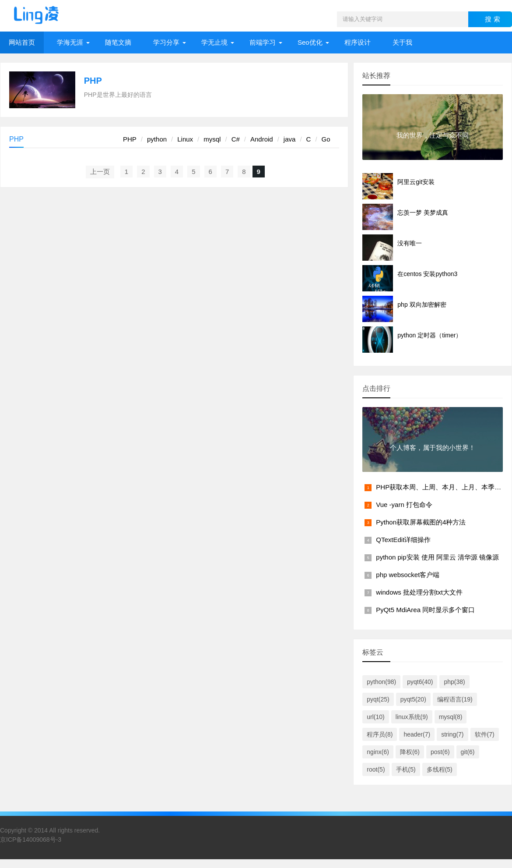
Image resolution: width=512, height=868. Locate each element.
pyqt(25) (378, 699)
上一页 (100, 171)
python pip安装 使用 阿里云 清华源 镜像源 (437, 557)
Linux (185, 139)
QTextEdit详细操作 (403, 539)
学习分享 (166, 42)
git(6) (468, 751)
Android (261, 139)
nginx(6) (378, 751)
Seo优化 (310, 42)
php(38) (454, 681)
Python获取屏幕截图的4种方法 (421, 522)
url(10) (375, 716)
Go (326, 139)
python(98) (381, 681)
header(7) (416, 734)
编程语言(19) (455, 699)
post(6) (440, 751)
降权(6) (410, 751)
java (290, 139)
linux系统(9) (412, 716)
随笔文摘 (118, 42)
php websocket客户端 (407, 574)
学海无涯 (70, 42)
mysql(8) (451, 716)
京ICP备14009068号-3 (30, 839)
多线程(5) (439, 769)
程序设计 (357, 42)
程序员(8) (380, 734)
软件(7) (484, 734)
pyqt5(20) (413, 699)
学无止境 (214, 42)
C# (235, 139)
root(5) (376, 769)
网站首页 (22, 42)
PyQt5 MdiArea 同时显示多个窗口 (425, 609)
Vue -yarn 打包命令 (404, 504)
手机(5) (406, 769)
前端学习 (262, 42)
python (157, 139)
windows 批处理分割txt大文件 (419, 592)
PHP (93, 80)
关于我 (402, 42)
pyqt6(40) (420, 681)
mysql (212, 139)
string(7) (452, 734)
